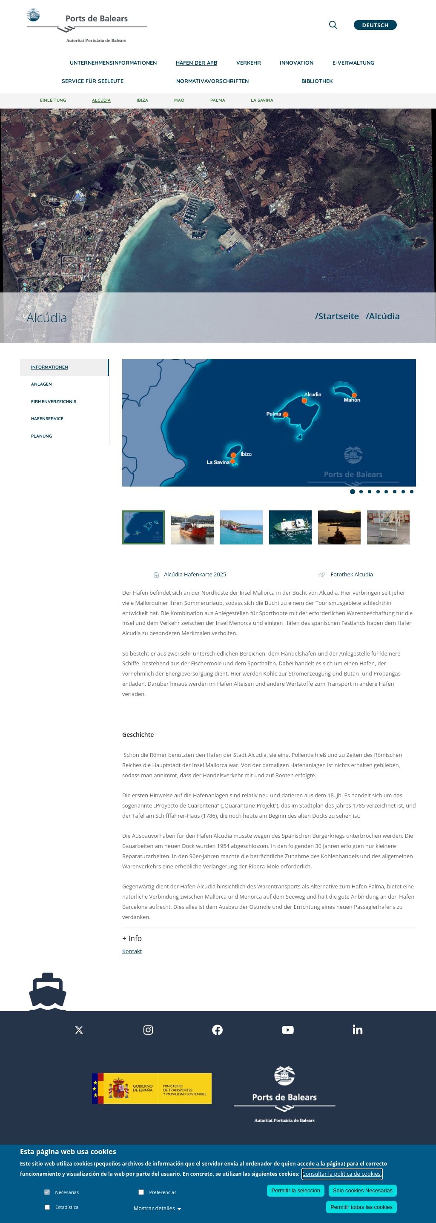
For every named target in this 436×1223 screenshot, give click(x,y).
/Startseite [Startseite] (337, 316)
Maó (179, 100)
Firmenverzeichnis (53, 401)
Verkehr (248, 62)
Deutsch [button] (375, 25)
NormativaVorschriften (212, 80)
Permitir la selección (295, 1190)
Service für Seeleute (92, 80)
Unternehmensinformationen (113, 62)
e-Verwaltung (353, 62)
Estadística (66, 1207)
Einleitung (53, 100)
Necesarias (67, 1192)
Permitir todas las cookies (361, 1207)
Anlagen (41, 384)
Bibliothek (317, 80)
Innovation (296, 62)
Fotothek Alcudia (352, 574)
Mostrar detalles (157, 1208)
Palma (217, 100)
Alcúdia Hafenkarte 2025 (195, 574)
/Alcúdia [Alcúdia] (383, 316)
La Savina (262, 100)
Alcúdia (101, 100)
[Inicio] (86, 25)
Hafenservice (47, 418)
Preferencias (162, 1192)
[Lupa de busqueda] (333, 25)
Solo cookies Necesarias (363, 1190)
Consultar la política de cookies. (342, 1173)
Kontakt (132, 951)
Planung (41, 436)
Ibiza (142, 100)
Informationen (49, 367)
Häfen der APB (196, 62)
